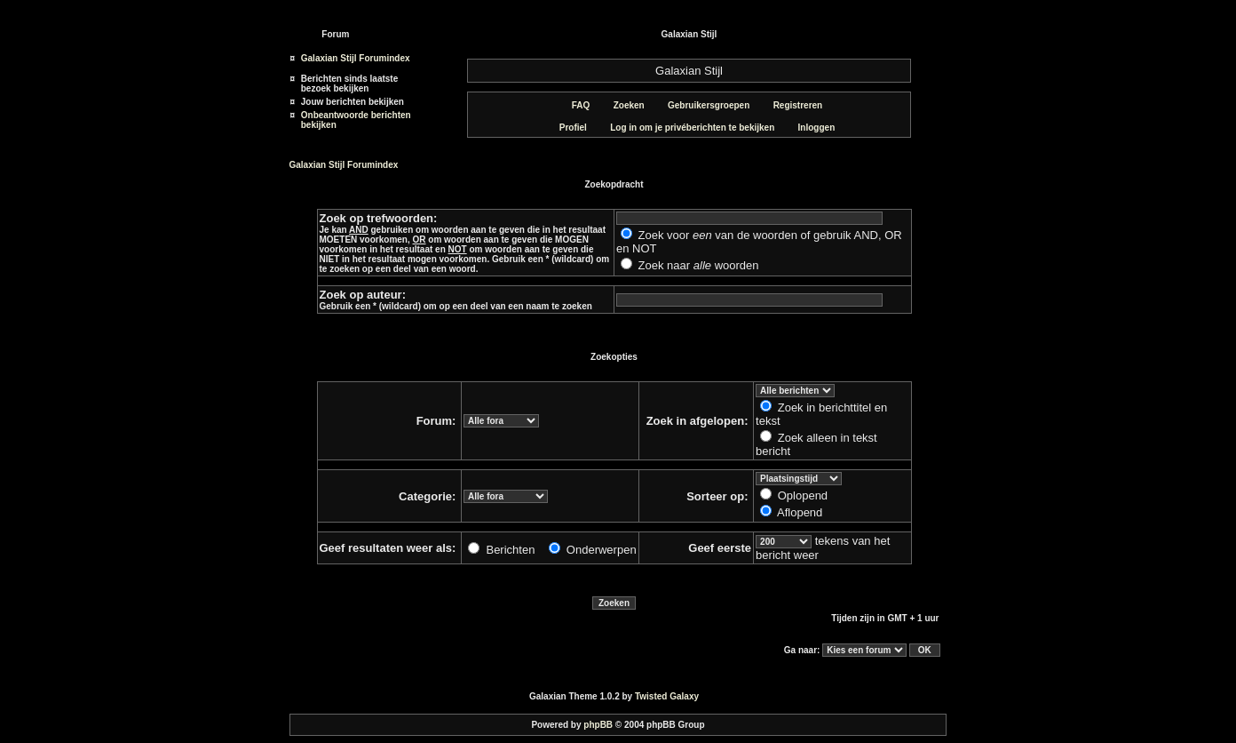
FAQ (574, 105)
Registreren (791, 105)
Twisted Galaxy (667, 696)
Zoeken (622, 105)
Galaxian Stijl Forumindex (355, 58)
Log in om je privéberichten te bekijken (685, 127)
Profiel (566, 127)
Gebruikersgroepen (701, 105)
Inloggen (810, 127)
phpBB (598, 725)
